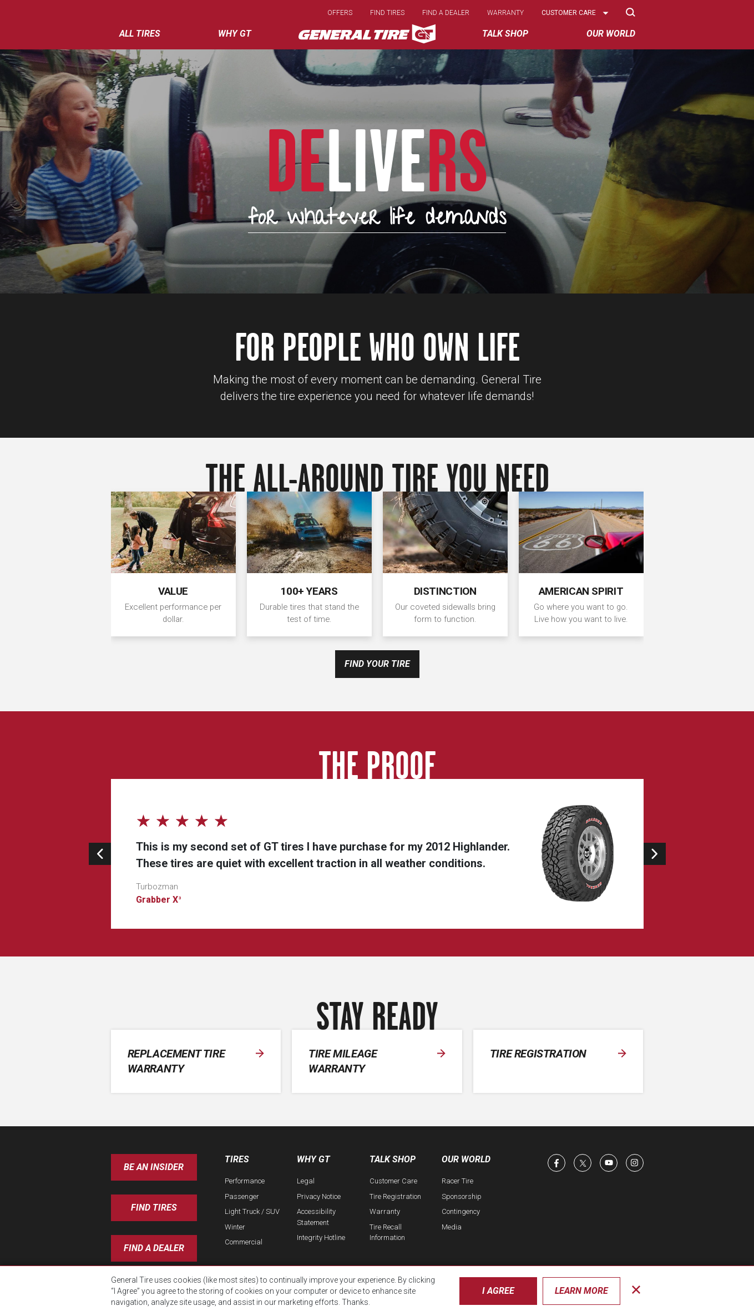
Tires (237, 1159)
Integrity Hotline (321, 1237)
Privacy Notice (319, 1196)
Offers (339, 13)
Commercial (243, 1242)
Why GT (313, 1159)
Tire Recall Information (387, 1232)
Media (452, 1227)
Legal (306, 1181)
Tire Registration (395, 1196)
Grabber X (158, 899)
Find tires (387, 13)
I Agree (498, 1290)
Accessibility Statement (316, 1217)
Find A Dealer (154, 1248)
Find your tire (377, 664)
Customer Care (393, 1181)
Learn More (581, 1290)
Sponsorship (462, 1196)
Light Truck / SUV (252, 1211)
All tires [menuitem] (139, 33)
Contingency (461, 1211)
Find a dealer (445, 13)
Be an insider (154, 1167)
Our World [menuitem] (610, 33)
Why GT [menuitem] (234, 33)
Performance (245, 1181)
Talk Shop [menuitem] (505, 33)
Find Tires (154, 1207)
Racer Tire (457, 1181)
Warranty (505, 13)
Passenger (242, 1196)
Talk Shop (393, 1159)
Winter (235, 1227)
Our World (466, 1159)
